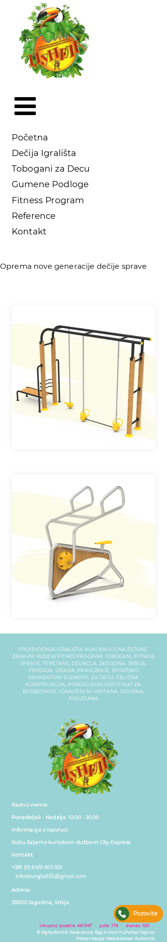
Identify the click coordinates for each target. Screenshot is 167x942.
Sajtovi (147, 932)
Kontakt (29, 231)
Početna (30, 137)
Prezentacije (90, 938)
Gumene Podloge (50, 184)
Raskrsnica (81, 932)
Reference (33, 216)
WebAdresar (119, 938)
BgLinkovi (106, 932)
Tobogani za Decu (51, 168)
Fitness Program (48, 200)
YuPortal (128, 932)
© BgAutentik (52, 932)
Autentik (145, 938)
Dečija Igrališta (44, 153)
